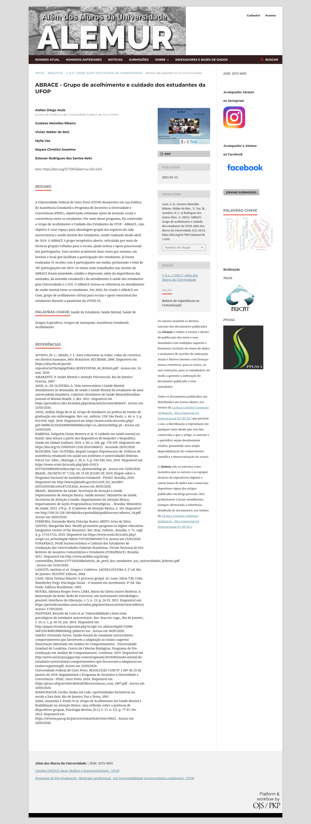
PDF (167, 154)
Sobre (160, 59)
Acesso (270, 15)
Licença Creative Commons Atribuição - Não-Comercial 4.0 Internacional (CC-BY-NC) (178, 521)
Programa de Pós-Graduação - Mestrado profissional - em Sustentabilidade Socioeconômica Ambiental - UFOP (114, 778)
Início (39, 73)
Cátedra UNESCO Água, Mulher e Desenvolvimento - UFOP (77, 771)
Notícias (115, 59)
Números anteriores (84, 59)
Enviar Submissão (241, 192)
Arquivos (55, 73)
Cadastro (253, 15)
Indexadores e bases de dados (201, 59)
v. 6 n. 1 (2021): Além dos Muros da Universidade (104, 73)
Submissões (139, 59)
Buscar (271, 59)
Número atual (47, 59)
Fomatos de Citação (177, 247)
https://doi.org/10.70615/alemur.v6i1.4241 (72, 169)
